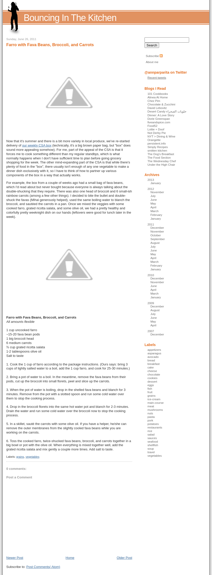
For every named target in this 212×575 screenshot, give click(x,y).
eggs (151, 385)
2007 (151, 331)
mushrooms (155, 409)
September (157, 239)
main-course (156, 402)
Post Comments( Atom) (43, 567)
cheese (152, 370)
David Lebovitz (157, 107)
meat (151, 406)
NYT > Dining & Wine (161, 136)
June (153, 199)
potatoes (153, 423)
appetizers (154, 349)
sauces (152, 438)
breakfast (154, 363)
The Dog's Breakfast (161, 154)
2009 (151, 303)
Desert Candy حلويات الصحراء (167, 111)
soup (151, 448)
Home (70, 558)
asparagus (154, 353)
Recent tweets (157, 77)
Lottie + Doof (156, 129)
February (156, 214)
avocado (153, 356)
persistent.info (157, 143)
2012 (151, 188)
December (157, 227)
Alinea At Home (158, 97)
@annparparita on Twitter (166, 72)
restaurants (155, 427)
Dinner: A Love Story (161, 115)
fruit (150, 392)
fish (150, 388)
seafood (153, 441)
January (155, 183)
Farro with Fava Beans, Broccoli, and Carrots (50, 44)
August (154, 242)
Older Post (124, 558)
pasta (151, 416)
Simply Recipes (158, 147)
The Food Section (159, 157)
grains (20, 456)
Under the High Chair (161, 164)
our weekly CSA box (36, 145)
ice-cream (154, 399)
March (154, 211)
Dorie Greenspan (159, 118)
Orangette (154, 139)
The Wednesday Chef (162, 161)
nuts (150, 413)
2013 (151, 179)
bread (151, 360)
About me (152, 62)
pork (150, 420)
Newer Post (14, 558)
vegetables (33, 456)
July (153, 195)
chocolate (154, 374)
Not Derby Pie (157, 132)
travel (151, 452)
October (155, 235)
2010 (151, 275)
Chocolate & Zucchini (161, 104)
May (153, 203)
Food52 (153, 125)
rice (150, 431)
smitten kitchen (157, 150)
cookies (153, 378)
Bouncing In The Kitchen (70, 18)
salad (151, 434)
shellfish (153, 445)
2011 (151, 224)
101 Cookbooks (158, 93)
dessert (152, 381)
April (153, 207)
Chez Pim (154, 100)
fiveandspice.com (159, 122)
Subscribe (152, 56)
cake (151, 367)
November (157, 192)
